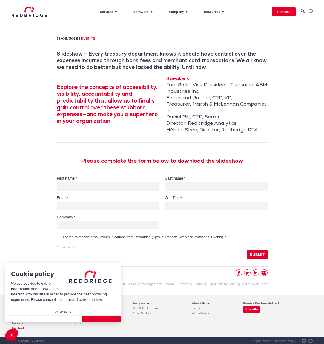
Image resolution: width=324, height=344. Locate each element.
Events (88, 38)
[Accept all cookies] (101, 319)
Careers (17, 323)
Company (176, 12)
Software (141, 12)
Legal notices (262, 341)
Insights (139, 303)
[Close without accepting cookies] (24, 319)
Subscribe (251, 309)
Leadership (199, 308)
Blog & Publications (145, 308)
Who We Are (200, 313)
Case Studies (142, 313)
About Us (199, 303)
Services (106, 12)
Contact (283, 12)
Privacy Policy (285, 341)
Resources (212, 12)
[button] (11, 334)
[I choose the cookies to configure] (63, 319)
